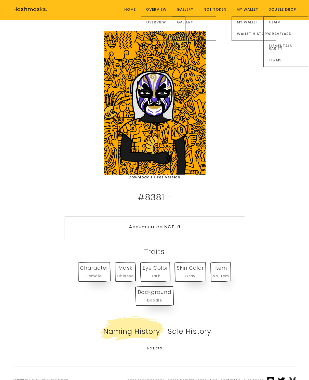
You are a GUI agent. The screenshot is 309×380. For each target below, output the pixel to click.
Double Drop (282, 9)
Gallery (185, 9)
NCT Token (215, 9)
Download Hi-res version (154, 177)
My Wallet (247, 9)
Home (130, 9)
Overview (156, 9)
